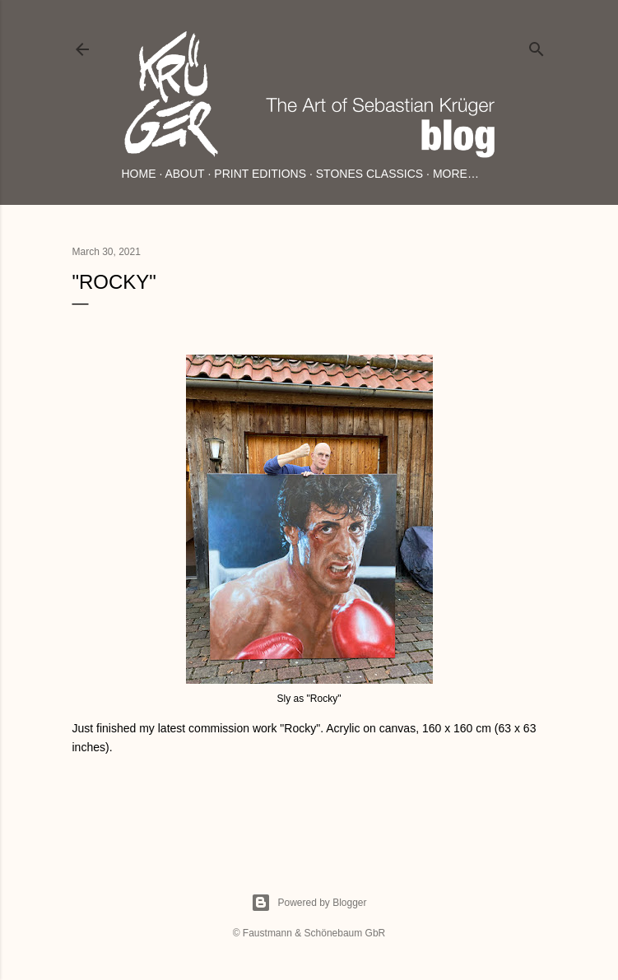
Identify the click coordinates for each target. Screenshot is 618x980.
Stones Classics (369, 173)
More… (456, 173)
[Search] (536, 46)
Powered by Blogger (308, 903)
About (184, 173)
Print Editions (260, 173)
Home (139, 173)
